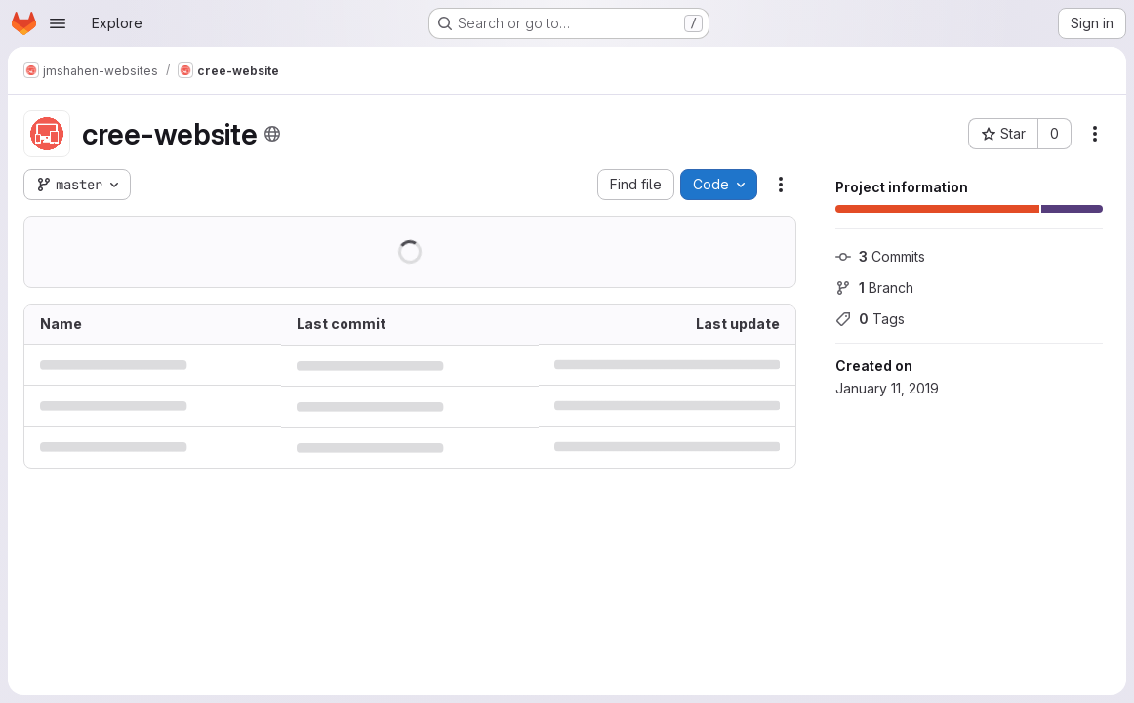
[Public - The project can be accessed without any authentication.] (272, 134)
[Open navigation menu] (57, 23)
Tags (870, 318)
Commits (880, 256)
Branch (874, 287)
